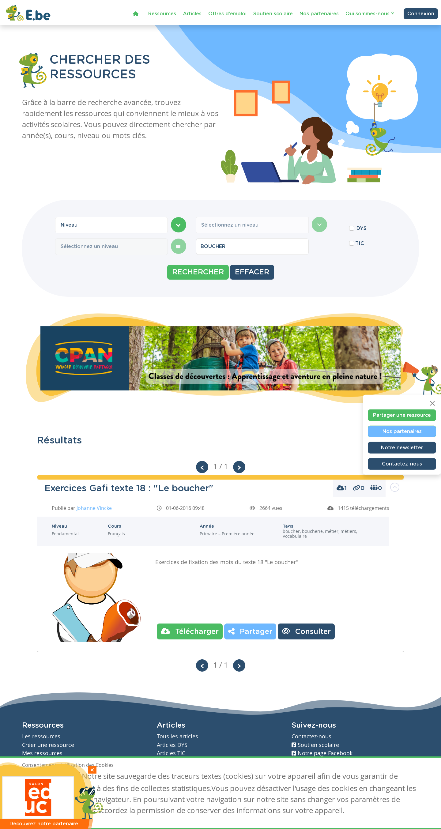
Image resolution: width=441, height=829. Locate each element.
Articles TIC (171, 753)
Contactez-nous (402, 463)
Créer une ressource (48, 744)
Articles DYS (172, 744)
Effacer (252, 272)
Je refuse (66, 777)
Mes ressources (42, 753)
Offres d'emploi (227, 13)
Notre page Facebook (322, 753)
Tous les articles (177, 736)
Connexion (420, 13)
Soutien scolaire (273, 13)
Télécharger (190, 631)
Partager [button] (250, 631)
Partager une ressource (402, 415)
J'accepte (36, 777)
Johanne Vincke (94, 508)
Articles (192, 13)
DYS (361, 228)
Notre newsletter (402, 447)
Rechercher (198, 272)
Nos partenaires (319, 13)
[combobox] (111, 225)
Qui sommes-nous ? (369, 13)
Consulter (306, 631)
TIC (359, 243)
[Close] (432, 403)
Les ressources (41, 736)
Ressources (162, 13)
